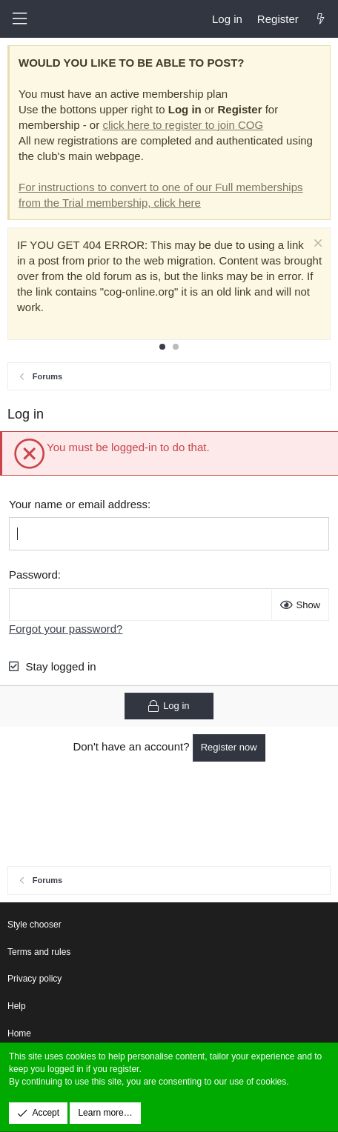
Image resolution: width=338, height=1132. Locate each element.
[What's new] (320, 19)
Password (33, 574)
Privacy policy (34, 978)
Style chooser (34, 924)
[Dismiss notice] (316, 245)
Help (16, 1006)
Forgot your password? (65, 628)
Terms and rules (38, 952)
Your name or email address (78, 504)
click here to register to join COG (182, 125)
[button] (19, 19)
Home (19, 1033)
